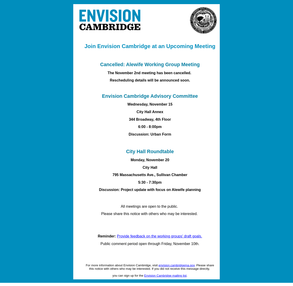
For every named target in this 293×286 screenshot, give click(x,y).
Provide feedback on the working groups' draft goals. (159, 236)
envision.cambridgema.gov (177, 265)
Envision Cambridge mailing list (165, 275)
